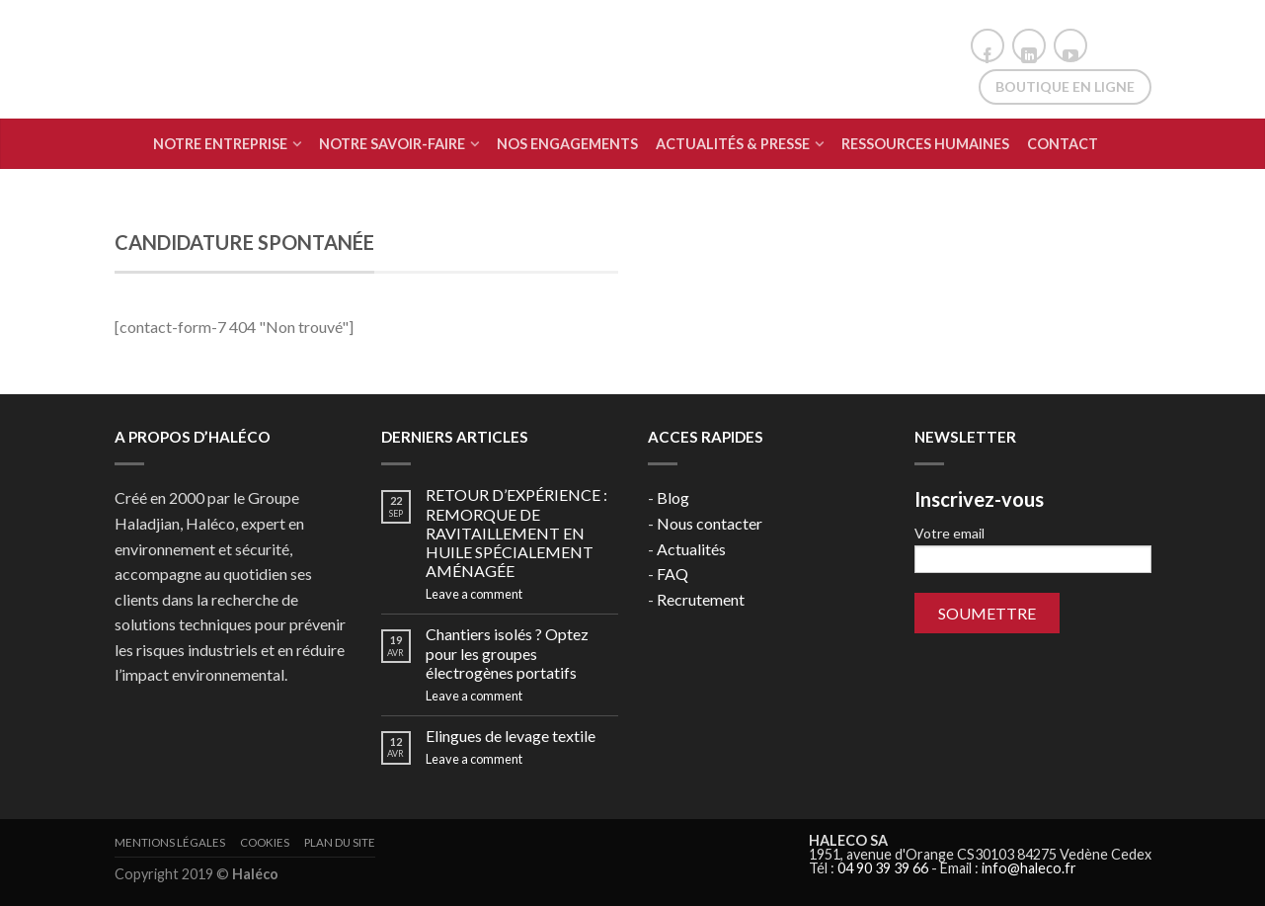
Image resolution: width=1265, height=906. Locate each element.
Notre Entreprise (220, 143)
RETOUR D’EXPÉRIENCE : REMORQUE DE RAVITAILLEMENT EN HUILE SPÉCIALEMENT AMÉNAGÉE (516, 532)
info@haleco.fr (1029, 868)
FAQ (672, 573)
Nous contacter (709, 523)
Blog (673, 497)
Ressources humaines (925, 143)
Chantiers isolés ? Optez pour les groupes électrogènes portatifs (507, 652)
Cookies (264, 842)
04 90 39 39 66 (882, 868)
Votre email (1032, 549)
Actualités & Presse (733, 143)
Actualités (691, 548)
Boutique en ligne (1065, 86)
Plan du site (339, 842)
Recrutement (701, 599)
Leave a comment (474, 594)
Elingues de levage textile (510, 735)
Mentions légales (170, 842)
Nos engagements (567, 143)
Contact (1062, 143)
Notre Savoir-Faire (392, 143)
